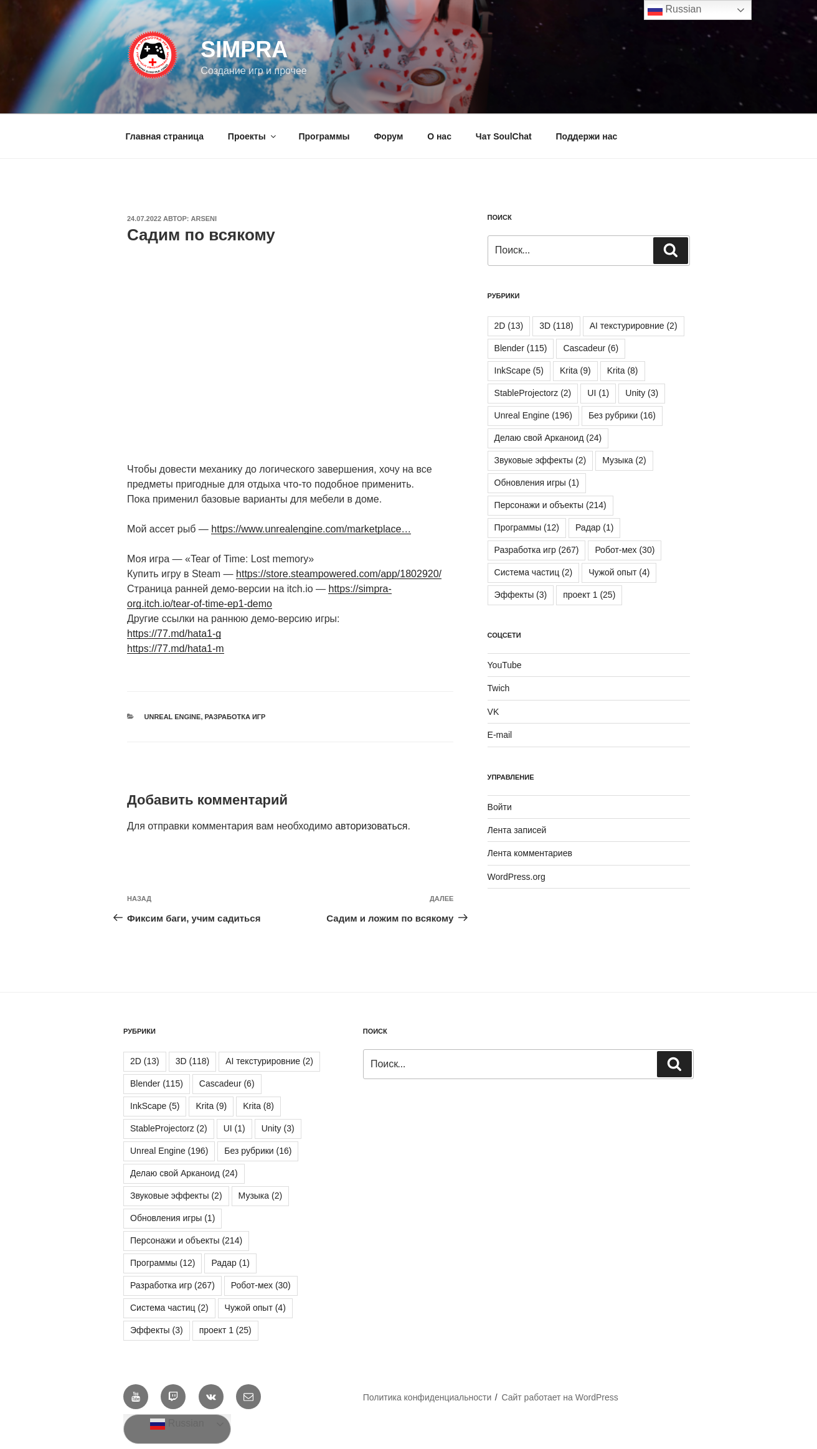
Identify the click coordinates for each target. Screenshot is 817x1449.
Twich (499, 688)
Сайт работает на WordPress (559, 1397)
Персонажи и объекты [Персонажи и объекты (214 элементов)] (550, 505)
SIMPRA (244, 49)
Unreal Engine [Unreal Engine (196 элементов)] (533, 415)
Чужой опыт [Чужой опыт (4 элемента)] (618, 572)
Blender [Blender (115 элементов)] (520, 348)
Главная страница (165, 136)
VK (493, 712)
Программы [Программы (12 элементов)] (526, 527)
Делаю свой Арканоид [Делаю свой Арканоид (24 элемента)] (548, 438)
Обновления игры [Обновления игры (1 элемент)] (536, 483)
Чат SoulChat (504, 136)
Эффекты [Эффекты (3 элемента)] (520, 595)
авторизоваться (371, 826)
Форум (388, 136)
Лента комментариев (530, 853)
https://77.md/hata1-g (174, 633)
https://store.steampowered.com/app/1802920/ (339, 574)
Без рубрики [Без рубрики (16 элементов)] (622, 415)
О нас (439, 136)
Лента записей (517, 830)
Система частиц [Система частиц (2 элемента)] (533, 572)
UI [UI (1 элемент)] (598, 393)
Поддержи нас (587, 136)
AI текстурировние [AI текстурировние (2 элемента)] (634, 326)
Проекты (253, 136)
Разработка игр (235, 716)
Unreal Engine (172, 716)
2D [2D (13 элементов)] (509, 326)
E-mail (500, 735)
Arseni (204, 218)
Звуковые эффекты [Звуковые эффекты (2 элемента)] (540, 460)
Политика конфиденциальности (427, 1397)
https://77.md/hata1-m (175, 648)
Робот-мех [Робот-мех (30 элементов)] (624, 550)
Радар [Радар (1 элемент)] (594, 527)
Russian (177, 1424)
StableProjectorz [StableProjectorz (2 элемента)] (533, 393)
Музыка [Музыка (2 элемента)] (624, 460)
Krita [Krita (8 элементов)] (622, 370)
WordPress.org (516, 877)
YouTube (505, 665)
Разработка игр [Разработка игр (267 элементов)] (536, 550)
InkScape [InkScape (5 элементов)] (519, 370)
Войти (500, 807)
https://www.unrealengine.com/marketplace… (311, 529)
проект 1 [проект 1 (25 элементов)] (589, 595)
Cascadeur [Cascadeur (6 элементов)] (590, 348)
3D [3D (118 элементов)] (556, 326)
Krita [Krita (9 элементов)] (575, 370)
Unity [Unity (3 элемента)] (641, 393)
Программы (324, 136)
